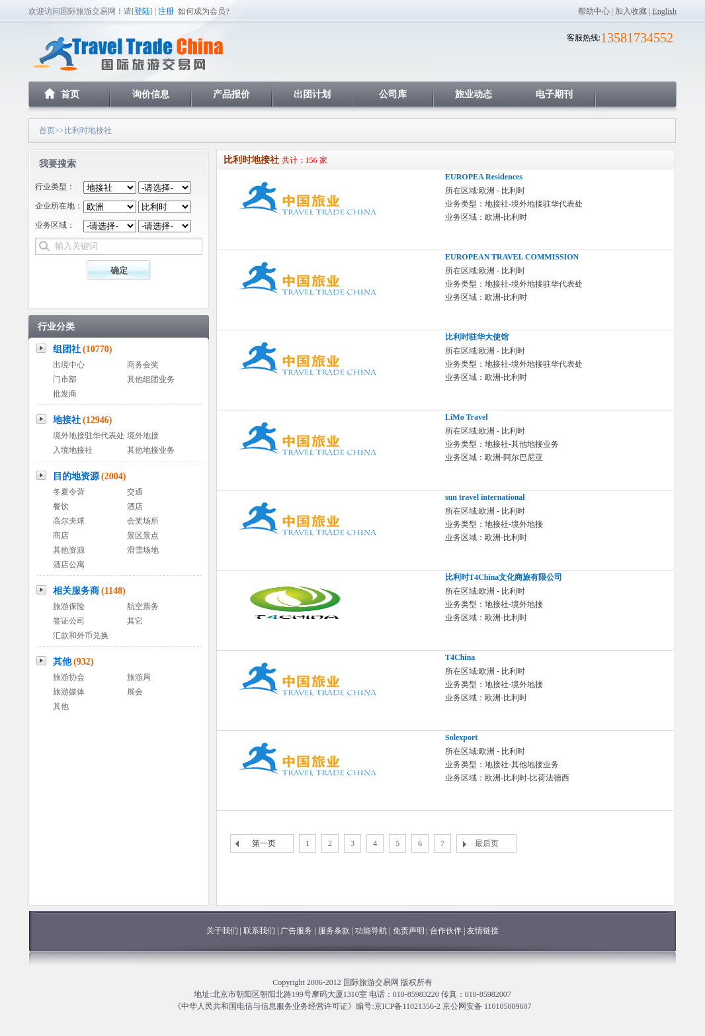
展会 (135, 691)
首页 (70, 94)
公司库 (393, 94)
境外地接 (143, 435)
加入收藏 (631, 11)
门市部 (65, 379)
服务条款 (334, 930)
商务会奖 (143, 364)
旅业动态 (473, 94)
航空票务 (143, 606)
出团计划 (312, 94)
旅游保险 (69, 606)
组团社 (82, 349)
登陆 (142, 11)
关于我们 (222, 930)
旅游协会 (69, 677)
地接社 (82, 420)
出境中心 (69, 364)
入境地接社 (73, 450)
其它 (135, 621)
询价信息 (150, 94)
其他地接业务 (151, 450)
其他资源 (69, 550)
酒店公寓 (69, 564)
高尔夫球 (69, 521)
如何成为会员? (203, 11)
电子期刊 (554, 94)
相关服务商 (89, 591)
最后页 (487, 843)
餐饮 (61, 506)
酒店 (135, 506)
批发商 (65, 394)
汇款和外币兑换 (80, 635)
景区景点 (143, 535)
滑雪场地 (143, 550)
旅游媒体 (69, 691)
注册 (166, 11)
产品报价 (231, 94)
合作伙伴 (446, 930)
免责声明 (409, 930)
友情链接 (483, 930)
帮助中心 (594, 11)
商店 (61, 535)
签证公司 (69, 621)
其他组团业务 (151, 379)
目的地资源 (89, 476)
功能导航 (372, 930)
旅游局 (139, 677)
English (664, 11)
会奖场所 (143, 521)
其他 (73, 662)
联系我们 (259, 930)
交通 (135, 491)
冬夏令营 (69, 491)
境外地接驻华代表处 (88, 435)
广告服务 (297, 930)
